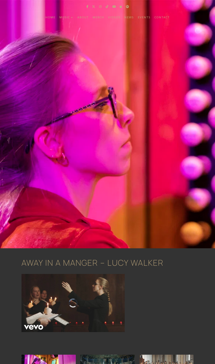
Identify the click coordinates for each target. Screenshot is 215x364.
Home (50, 17)
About (83, 17)
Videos (114, 17)
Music (64, 17)
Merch (98, 17)
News (129, 17)
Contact (162, 17)
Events (144, 17)
